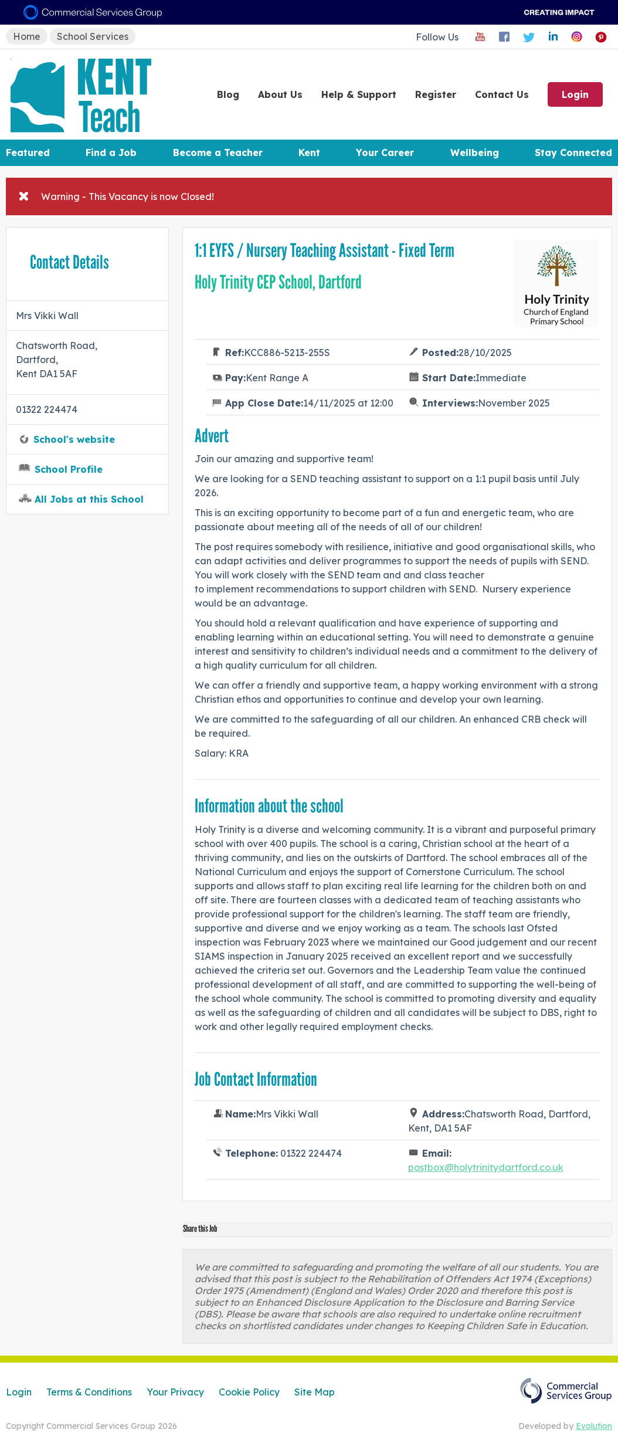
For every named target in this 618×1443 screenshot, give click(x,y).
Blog (228, 94)
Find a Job (111, 152)
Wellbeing (474, 152)
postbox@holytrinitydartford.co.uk (485, 1167)
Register (435, 94)
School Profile (69, 469)
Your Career (385, 152)
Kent (309, 152)
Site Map (314, 1392)
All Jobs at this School (89, 499)
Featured (28, 152)
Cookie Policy (249, 1392)
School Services (92, 36)
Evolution (594, 1426)
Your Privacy (175, 1392)
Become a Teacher (218, 152)
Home (26, 36)
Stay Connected (573, 152)
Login (575, 94)
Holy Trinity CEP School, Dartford (278, 282)
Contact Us (502, 94)
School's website (74, 439)
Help (358, 94)
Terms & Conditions (89, 1392)
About (280, 94)
